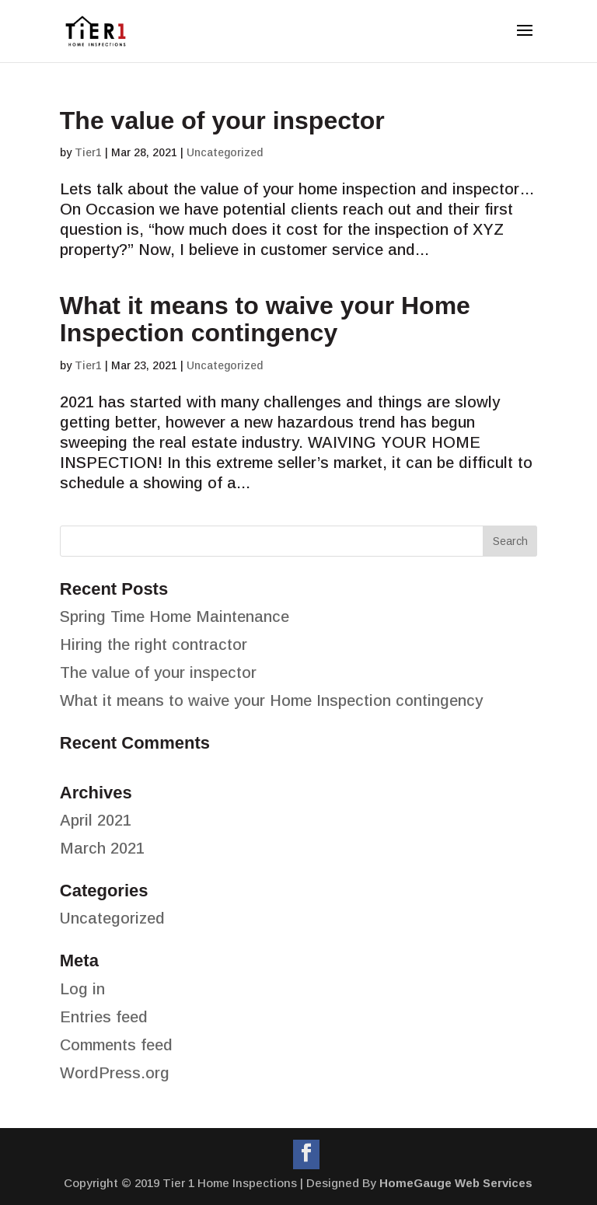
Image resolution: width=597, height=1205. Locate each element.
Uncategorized (225, 152)
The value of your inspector (222, 120)
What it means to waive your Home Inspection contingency (265, 319)
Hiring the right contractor (153, 644)
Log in (82, 988)
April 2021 (95, 820)
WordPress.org (114, 1072)
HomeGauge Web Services (455, 1182)
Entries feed (104, 1016)
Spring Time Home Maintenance (174, 616)
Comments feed (116, 1044)
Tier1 (88, 152)
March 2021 (102, 848)
